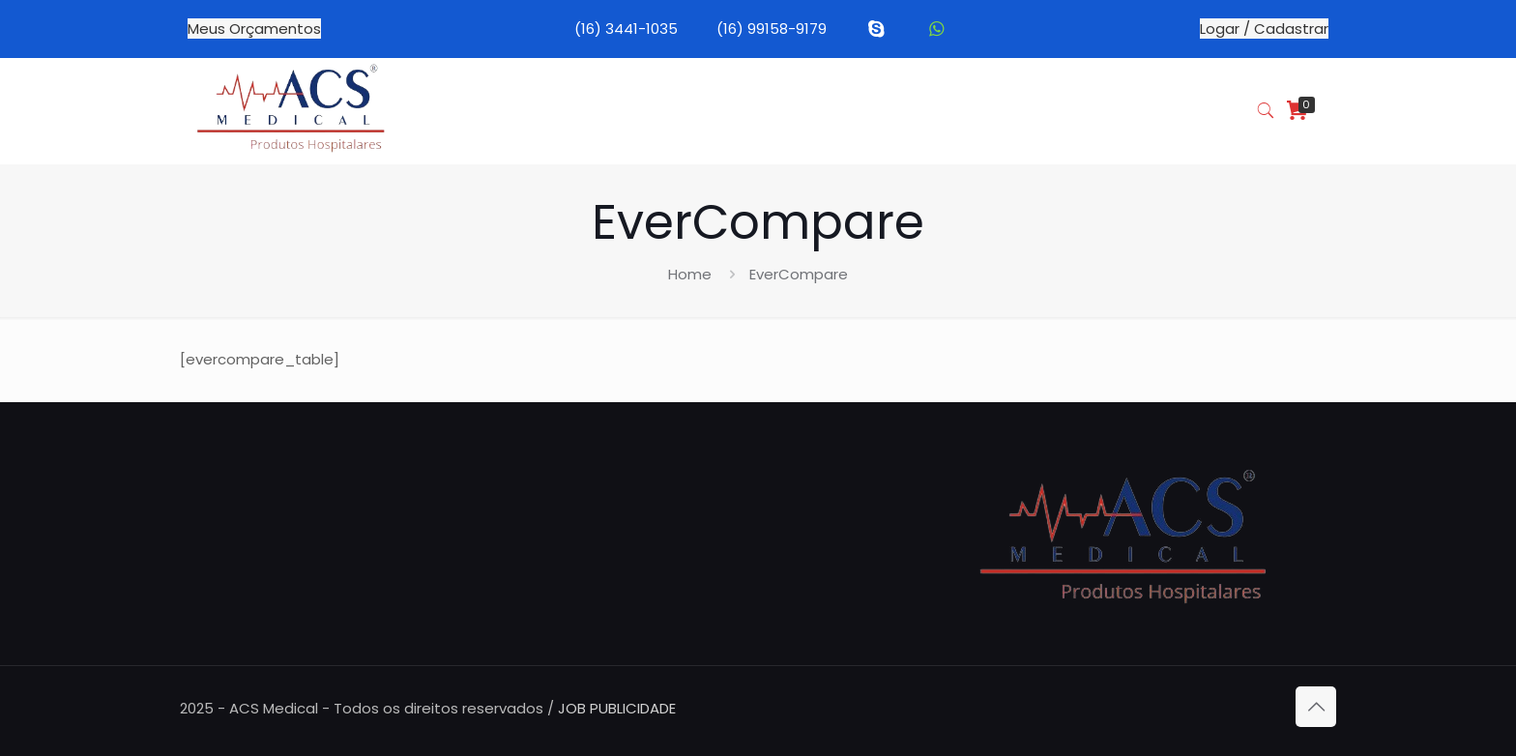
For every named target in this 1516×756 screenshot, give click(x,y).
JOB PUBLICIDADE (617, 708)
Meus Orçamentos (254, 28)
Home (690, 274)
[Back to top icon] (1316, 706)
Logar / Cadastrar (1264, 28)
